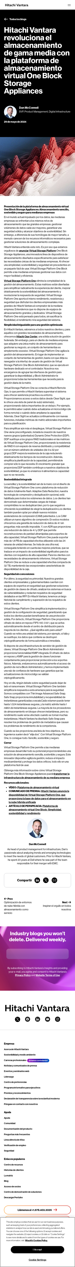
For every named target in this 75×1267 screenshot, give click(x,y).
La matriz (8, 1175)
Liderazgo (9, 1076)
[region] (37, 1242)
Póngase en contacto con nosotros (21, 1104)
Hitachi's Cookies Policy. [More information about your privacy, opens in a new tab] (36, 1240)
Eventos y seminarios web (16, 1071)
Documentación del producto (18, 1129)
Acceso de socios (12, 1186)
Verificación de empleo (15, 1145)
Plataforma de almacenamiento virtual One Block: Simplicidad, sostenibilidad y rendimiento (35, 810)
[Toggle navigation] (69, 5)
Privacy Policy (23, 975)
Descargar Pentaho (13, 1197)
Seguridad (9, 1150)
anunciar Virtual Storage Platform (37, 250)
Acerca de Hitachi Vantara (16, 1049)
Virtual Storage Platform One (20, 280)
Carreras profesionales (15, 1060)
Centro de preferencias (15, 1082)
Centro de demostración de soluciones (23, 1192)
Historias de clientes (14, 1170)
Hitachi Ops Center (27, 336)
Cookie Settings (37, 1260)
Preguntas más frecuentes (17, 1134)
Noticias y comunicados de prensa (20, 1065)
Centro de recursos (13, 1164)
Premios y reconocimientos (17, 1093)
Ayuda (7, 1118)
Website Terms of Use (48, 975)
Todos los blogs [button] (15, 19)
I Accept (37, 1249)
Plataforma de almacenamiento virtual (38, 787)
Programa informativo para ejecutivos (22, 1087)
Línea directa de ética (14, 1140)
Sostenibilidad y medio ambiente (20, 1054)
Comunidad (9, 1123)
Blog (6, 1181)
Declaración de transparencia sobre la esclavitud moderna (32, 1098)
